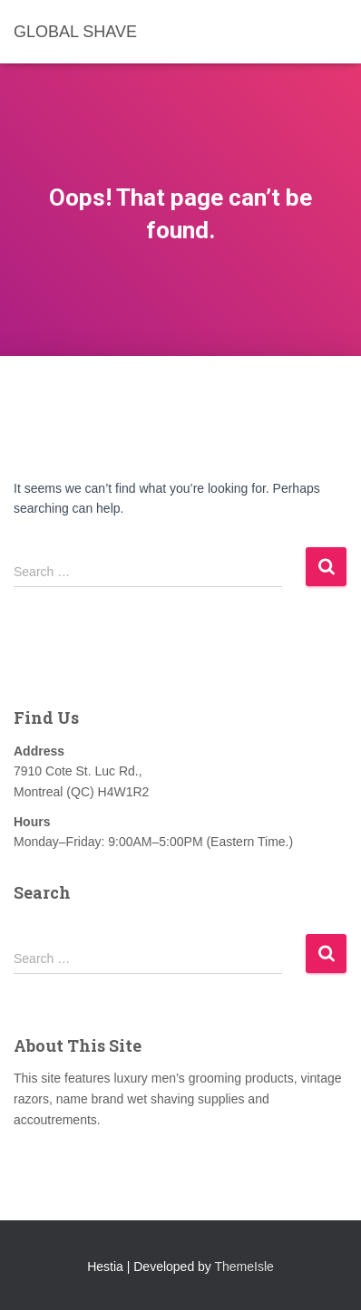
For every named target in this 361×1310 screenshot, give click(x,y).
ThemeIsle (244, 1266)
